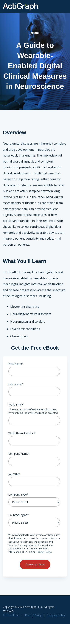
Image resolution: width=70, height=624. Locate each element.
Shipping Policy (56, 615)
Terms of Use (11, 615)
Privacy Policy (44, 552)
